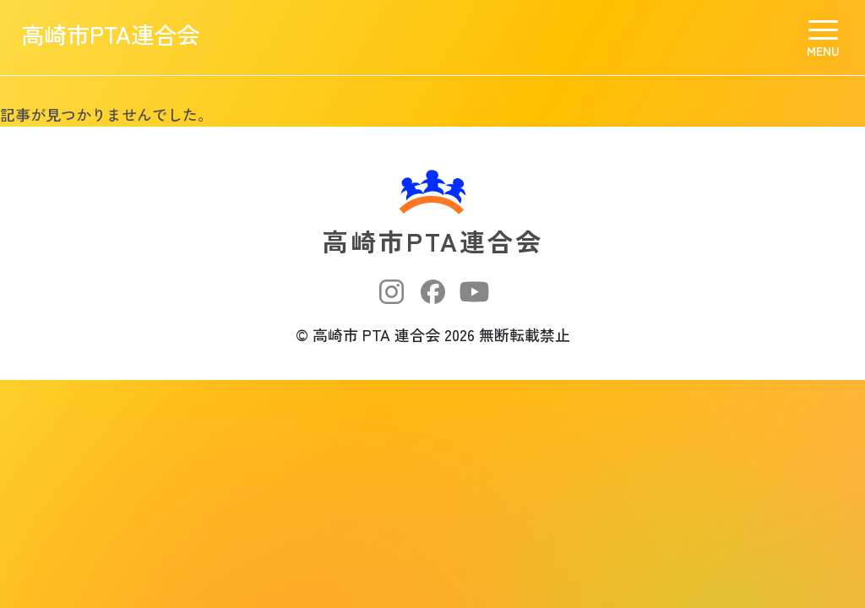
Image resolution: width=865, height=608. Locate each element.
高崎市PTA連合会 (130, 38)
